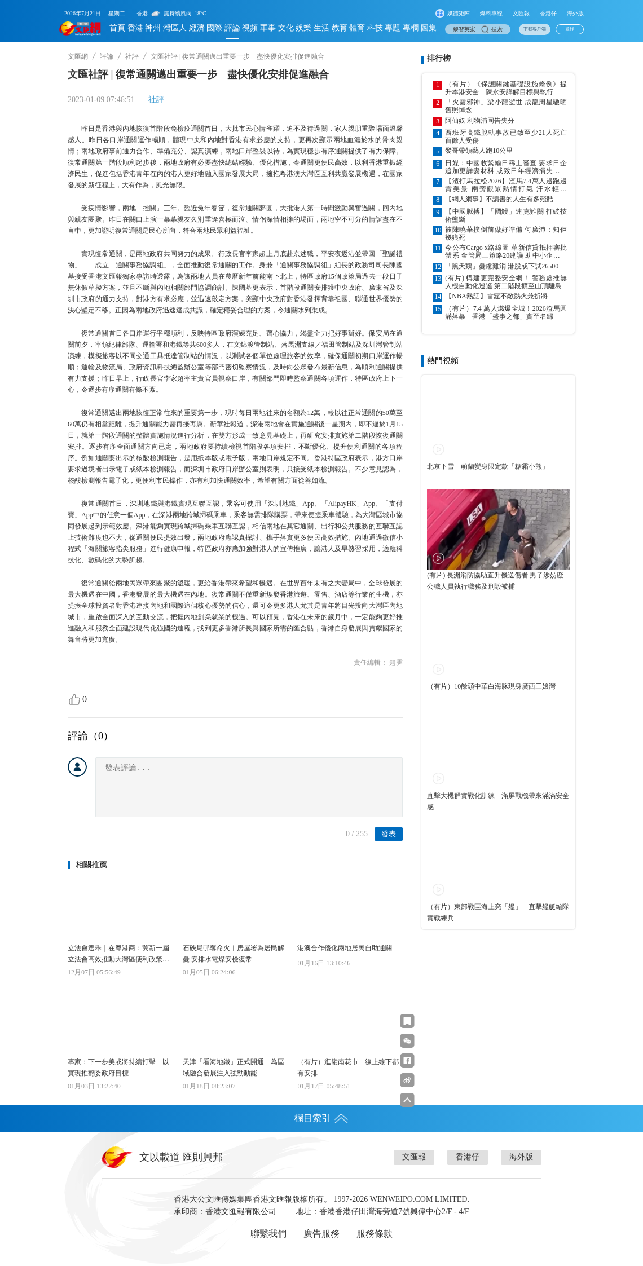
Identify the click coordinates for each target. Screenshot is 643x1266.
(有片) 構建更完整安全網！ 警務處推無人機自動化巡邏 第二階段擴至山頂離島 (506, 282)
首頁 (117, 28)
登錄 (569, 29)
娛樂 (303, 28)
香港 (135, 28)
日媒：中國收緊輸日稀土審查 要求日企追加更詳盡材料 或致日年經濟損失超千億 (506, 167)
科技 (375, 28)
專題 (392, 28)
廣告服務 (321, 1233)
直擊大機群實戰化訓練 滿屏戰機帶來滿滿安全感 (498, 801)
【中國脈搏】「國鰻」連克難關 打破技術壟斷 (506, 215)
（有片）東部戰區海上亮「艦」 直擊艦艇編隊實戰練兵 (498, 912)
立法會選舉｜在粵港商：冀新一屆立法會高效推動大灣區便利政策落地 (118, 954)
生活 (321, 28)
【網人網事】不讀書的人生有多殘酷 (499, 199)
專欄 (411, 28)
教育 (339, 28)
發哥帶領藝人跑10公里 (479, 151)
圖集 (429, 28)
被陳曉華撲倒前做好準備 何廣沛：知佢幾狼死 (506, 233)
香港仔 (548, 13)
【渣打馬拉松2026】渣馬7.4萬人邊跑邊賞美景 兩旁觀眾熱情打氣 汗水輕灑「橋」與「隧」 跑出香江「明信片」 (506, 185)
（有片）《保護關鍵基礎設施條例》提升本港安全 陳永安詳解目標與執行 (506, 88)
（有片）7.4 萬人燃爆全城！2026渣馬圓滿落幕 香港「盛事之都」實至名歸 (506, 312)
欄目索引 (321, 1118)
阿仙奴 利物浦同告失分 (479, 121)
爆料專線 (491, 13)
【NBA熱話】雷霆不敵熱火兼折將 (496, 296)
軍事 (268, 28)
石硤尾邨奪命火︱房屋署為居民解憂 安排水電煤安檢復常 (233, 953)
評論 (232, 28)
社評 (132, 56)
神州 (153, 28)
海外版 (575, 13)
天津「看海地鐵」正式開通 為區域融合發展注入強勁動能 (233, 1067)
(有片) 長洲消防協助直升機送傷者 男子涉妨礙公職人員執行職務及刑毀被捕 (495, 580)
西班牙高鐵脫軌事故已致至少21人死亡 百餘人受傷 (506, 136)
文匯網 (78, 56)
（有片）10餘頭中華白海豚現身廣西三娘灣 (491, 686)
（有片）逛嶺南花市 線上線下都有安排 (348, 1067)
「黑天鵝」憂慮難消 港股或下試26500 (501, 266)
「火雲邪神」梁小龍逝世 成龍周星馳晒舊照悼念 (506, 106)
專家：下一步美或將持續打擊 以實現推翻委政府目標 (118, 1067)
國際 (214, 28)
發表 (388, 834)
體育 (357, 28)
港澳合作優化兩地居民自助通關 (344, 948)
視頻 (250, 28)
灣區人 (175, 28)
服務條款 (374, 1233)
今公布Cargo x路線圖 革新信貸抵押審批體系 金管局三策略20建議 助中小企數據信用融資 (506, 251)
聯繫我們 (268, 1233)
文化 (286, 28)
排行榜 (439, 58)
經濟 (197, 28)
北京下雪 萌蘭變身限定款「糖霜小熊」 (488, 466)
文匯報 (521, 13)
